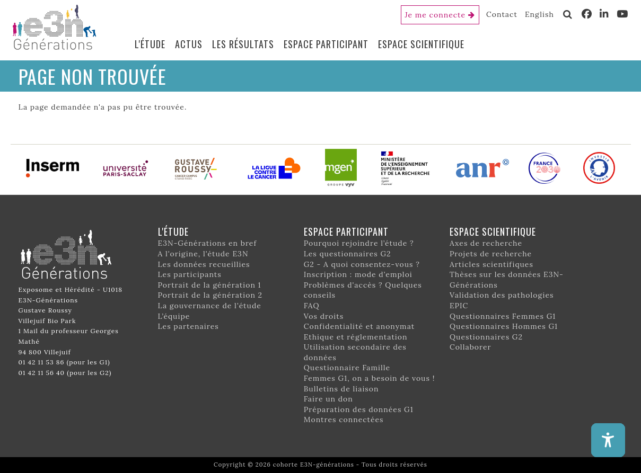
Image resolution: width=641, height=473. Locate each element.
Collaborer (470, 347)
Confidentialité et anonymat (359, 326)
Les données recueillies (204, 264)
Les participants (190, 274)
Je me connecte (435, 15)
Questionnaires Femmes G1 (503, 316)
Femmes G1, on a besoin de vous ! (369, 378)
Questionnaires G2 (486, 337)
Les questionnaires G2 (347, 253)
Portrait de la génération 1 (209, 285)
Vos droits (324, 316)
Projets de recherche (491, 253)
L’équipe (174, 316)
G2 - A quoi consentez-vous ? (362, 264)
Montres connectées (344, 419)
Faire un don (328, 399)
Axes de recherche (486, 243)
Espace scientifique (421, 44)
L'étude (150, 44)
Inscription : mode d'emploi (358, 274)
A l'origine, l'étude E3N (203, 253)
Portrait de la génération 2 (210, 295)
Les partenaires (188, 326)
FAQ (312, 305)
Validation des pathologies (502, 295)
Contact (501, 14)
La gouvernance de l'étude (209, 305)
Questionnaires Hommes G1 (504, 326)
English (539, 14)
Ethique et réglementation (356, 337)
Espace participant (326, 44)
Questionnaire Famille (347, 367)
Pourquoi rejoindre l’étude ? (359, 243)
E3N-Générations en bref (207, 243)
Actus (189, 44)
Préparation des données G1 (359, 409)
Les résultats (243, 44)
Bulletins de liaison (341, 389)
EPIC (459, 305)
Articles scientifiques (491, 264)
